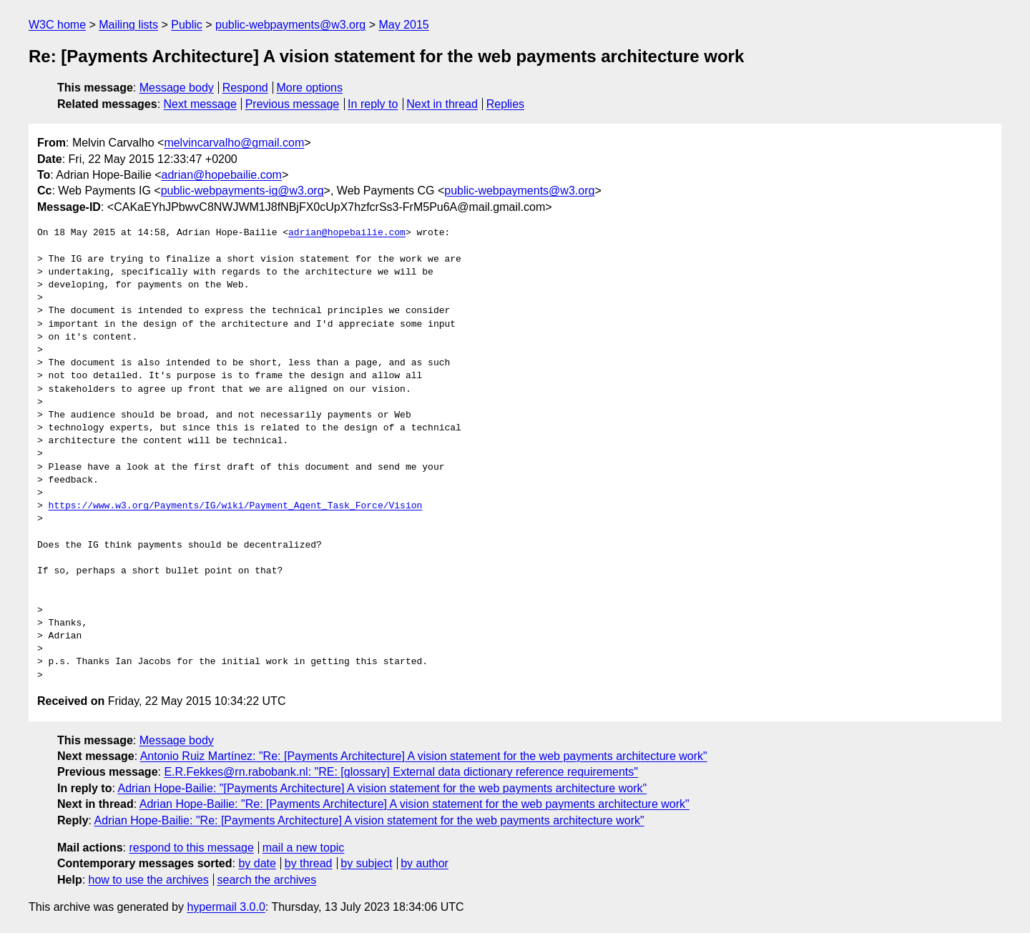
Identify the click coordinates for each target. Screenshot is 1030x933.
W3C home (57, 25)
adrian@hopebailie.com (222, 175)
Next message (200, 104)
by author (424, 863)
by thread (309, 863)
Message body (176, 88)
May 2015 (403, 25)
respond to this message (191, 847)
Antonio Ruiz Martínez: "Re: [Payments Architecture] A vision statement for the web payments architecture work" (423, 756)
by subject (366, 863)
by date (256, 863)
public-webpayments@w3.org (290, 25)
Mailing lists (128, 25)
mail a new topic (304, 847)
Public (186, 25)
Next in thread (442, 104)
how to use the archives (149, 880)
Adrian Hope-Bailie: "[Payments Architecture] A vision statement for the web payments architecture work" (382, 788)
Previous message (292, 104)
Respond (245, 88)
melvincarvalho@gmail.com (234, 143)
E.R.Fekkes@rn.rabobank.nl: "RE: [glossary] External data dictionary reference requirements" (401, 772)
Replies (505, 104)
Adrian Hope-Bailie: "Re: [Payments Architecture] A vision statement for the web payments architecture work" (414, 804)
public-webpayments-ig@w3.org (242, 190)
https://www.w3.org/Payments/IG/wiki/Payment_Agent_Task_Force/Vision (236, 506)
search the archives (267, 880)
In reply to (373, 104)
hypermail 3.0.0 (226, 907)
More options (310, 88)
